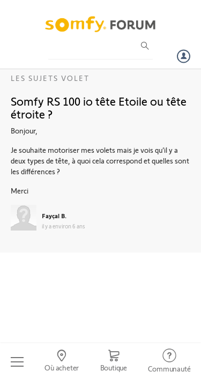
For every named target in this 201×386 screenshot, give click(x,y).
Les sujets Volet (50, 78)
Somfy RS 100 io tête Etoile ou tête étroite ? (99, 107)
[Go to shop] (114, 362)
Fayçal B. (54, 215)
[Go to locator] (61, 362)
